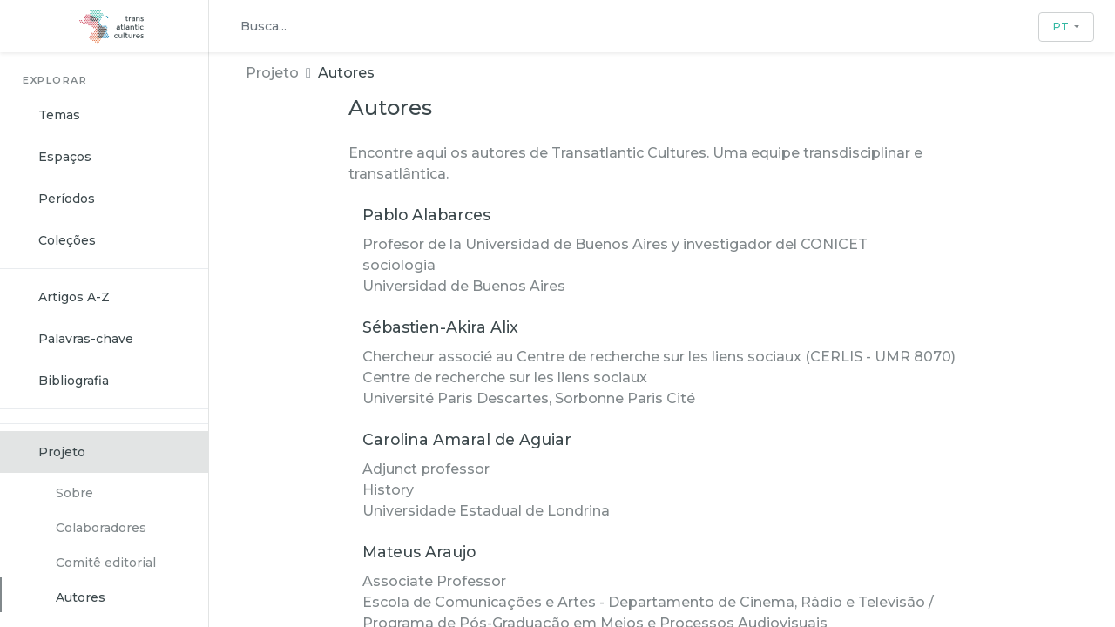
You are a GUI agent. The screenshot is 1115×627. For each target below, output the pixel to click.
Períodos (66, 198)
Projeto (61, 452)
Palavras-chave (85, 339)
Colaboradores (101, 528)
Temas (59, 115)
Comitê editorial (106, 562)
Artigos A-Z (74, 297)
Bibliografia (73, 380)
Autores (80, 597)
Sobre (74, 493)
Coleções (67, 240)
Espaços (64, 157)
